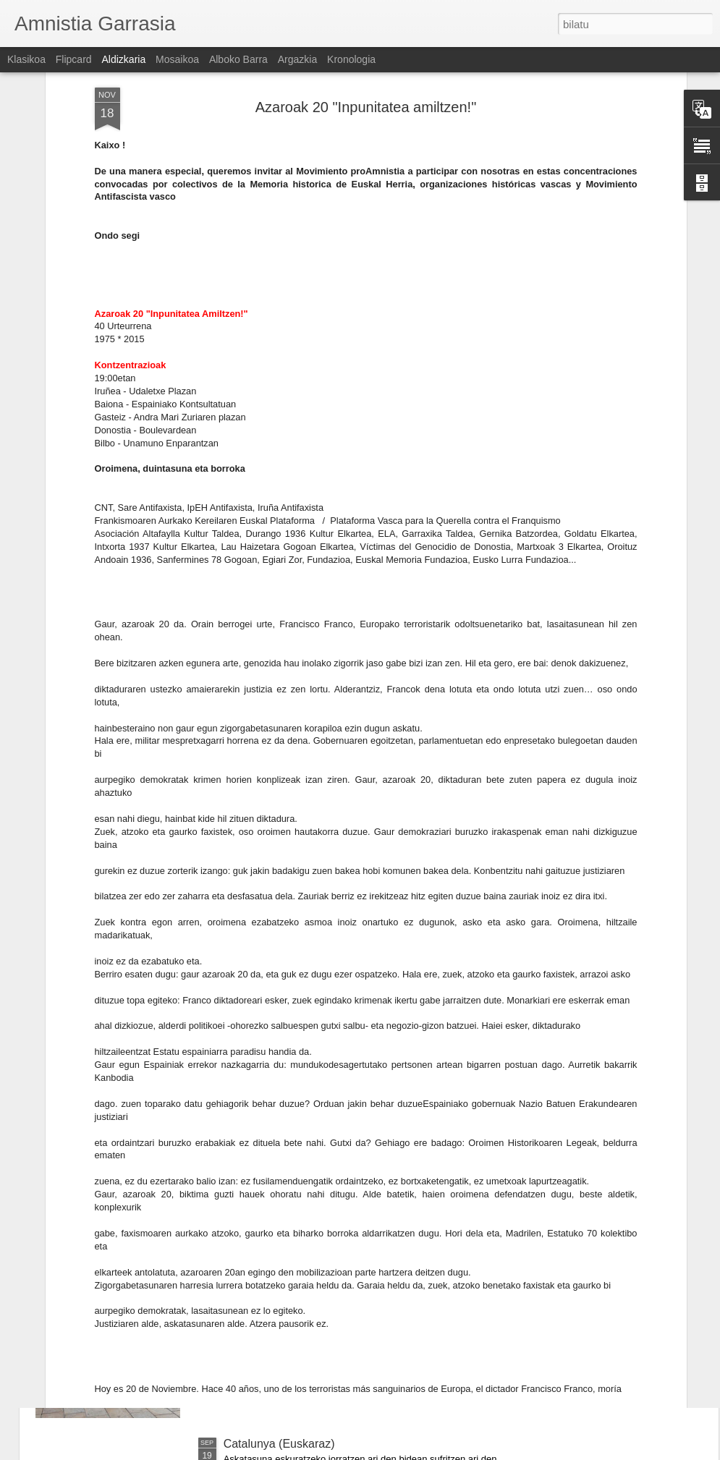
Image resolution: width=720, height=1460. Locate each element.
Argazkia (297, 59)
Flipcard (74, 59)
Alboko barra (238, 59)
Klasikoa (26, 59)
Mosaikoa (177, 59)
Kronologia (351, 59)
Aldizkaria (124, 59)
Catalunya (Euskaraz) (279, 1444)
